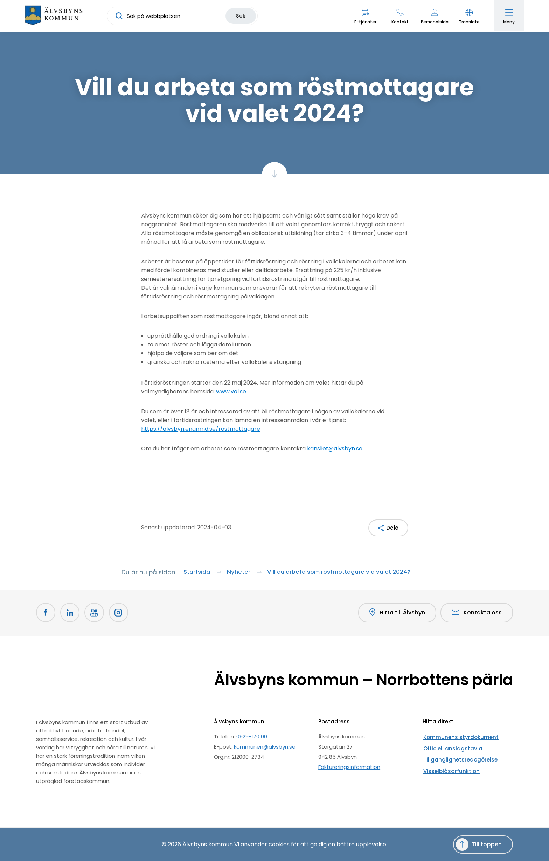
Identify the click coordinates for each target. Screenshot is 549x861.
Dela (392, 527)
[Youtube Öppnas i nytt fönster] (95, 612)
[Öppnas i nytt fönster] (119, 612)
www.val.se (231, 391)
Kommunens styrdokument (458, 736)
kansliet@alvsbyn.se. (335, 448)
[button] (468, 16)
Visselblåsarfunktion (448, 766)
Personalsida (434, 22)
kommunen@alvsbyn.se (265, 746)
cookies (279, 844)
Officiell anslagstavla (450, 746)
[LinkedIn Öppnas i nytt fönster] (70, 612)
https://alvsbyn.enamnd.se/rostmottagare (200, 429)
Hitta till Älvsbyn (397, 612)
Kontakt (399, 22)
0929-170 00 (251, 736)
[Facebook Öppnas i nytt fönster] (46, 612)
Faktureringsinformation (349, 766)
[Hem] (54, 15)
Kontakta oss (477, 612)
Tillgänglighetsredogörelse (457, 756)
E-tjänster (365, 22)
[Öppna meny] (508, 16)
